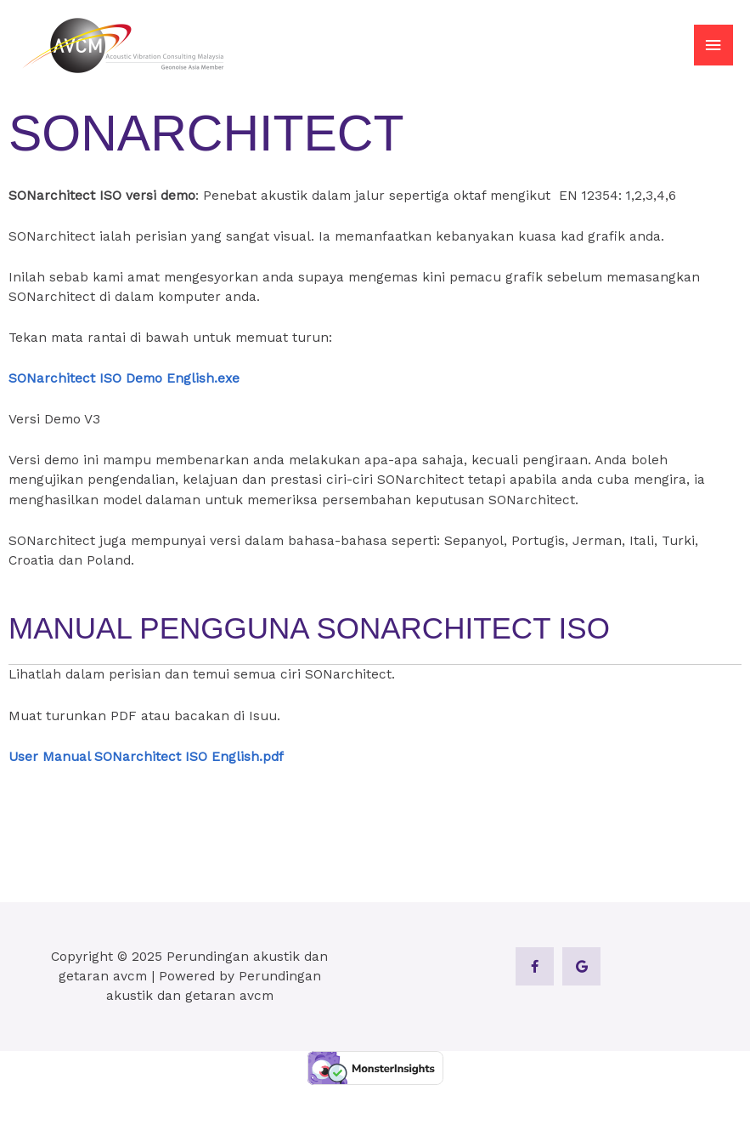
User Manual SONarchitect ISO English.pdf (146, 756)
